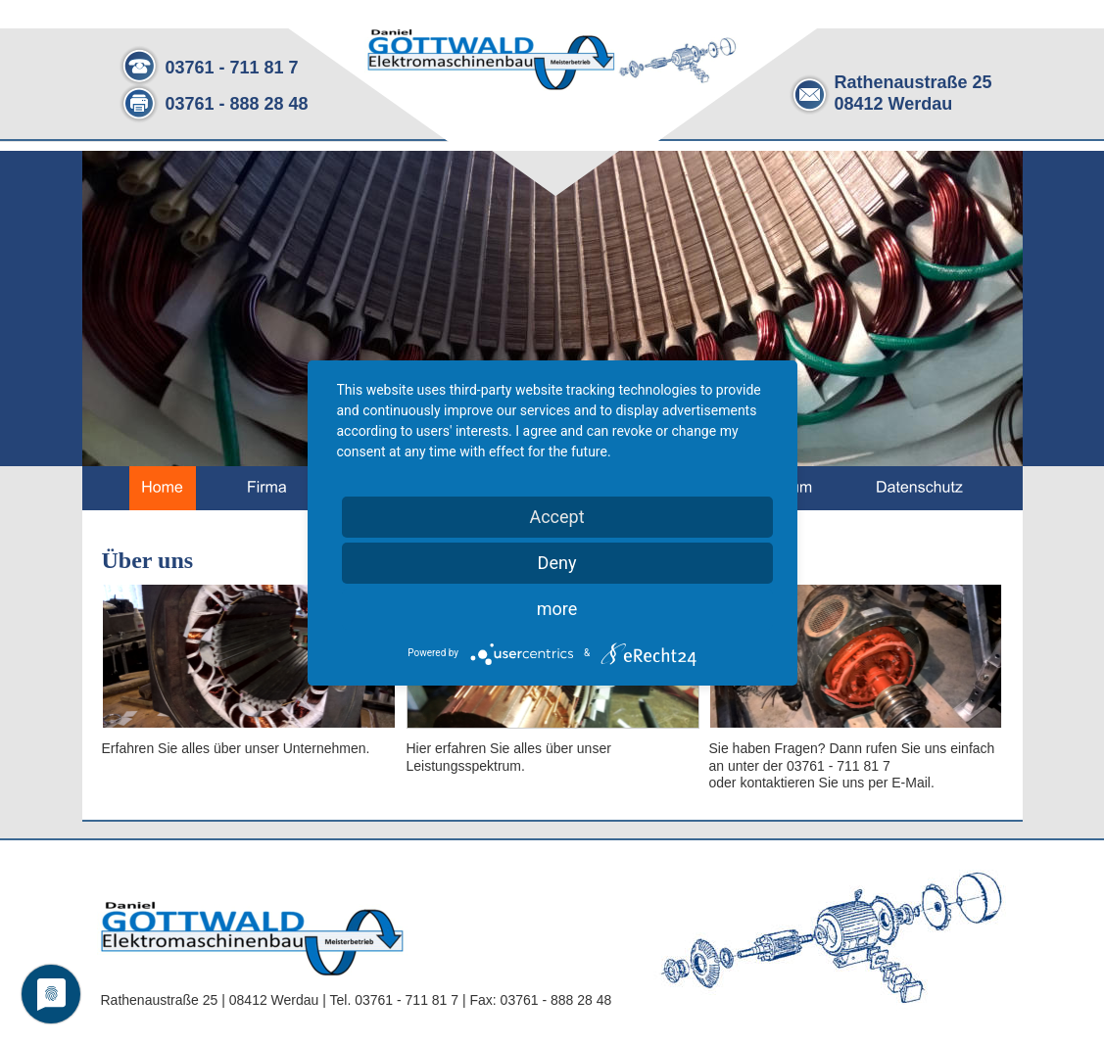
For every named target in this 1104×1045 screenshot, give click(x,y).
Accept (556, 516)
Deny (557, 562)
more (557, 608)
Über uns (148, 560)
